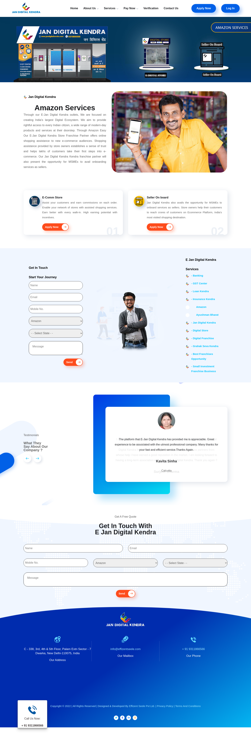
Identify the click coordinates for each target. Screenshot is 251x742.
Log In (230, 8)
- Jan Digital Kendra (203, 326)
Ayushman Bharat (204, 318)
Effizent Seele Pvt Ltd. (142, 715)
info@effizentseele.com (125, 658)
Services (109, 8)
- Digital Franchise (202, 341)
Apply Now (203, 8)
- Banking (197, 279)
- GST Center (199, 287)
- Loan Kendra (200, 294)
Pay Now (129, 8)
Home (74, 8)
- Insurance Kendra (203, 302)
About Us (89, 8)
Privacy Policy (165, 715)
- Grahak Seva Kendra (204, 349)
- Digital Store (199, 334)
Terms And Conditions (188, 715)
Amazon (198, 310)
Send (73, 365)
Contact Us (171, 8)
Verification (150, 8)
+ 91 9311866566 (193, 658)
